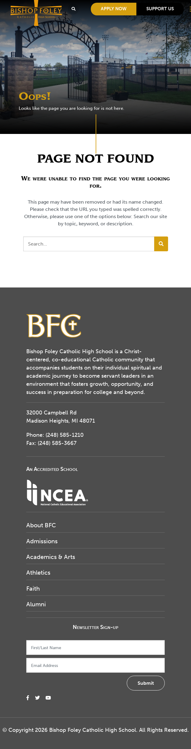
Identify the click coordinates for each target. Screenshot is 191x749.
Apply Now (113, 8)
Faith (33, 588)
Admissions (42, 541)
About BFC (41, 525)
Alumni (36, 604)
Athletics (38, 572)
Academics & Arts (50, 556)
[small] (27, 697)
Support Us (160, 8)
